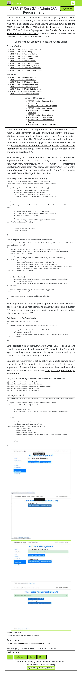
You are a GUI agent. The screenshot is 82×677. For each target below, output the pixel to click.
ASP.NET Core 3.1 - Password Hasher (23, 54)
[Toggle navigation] (73, 3)
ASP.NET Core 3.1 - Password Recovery (42, 124)
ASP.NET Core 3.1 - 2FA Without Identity (24, 77)
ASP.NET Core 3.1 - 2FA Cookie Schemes (24, 82)
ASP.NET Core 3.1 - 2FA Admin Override (24, 94)
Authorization (21, 657)
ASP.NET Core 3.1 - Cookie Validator (23, 61)
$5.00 (41, 668)
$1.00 (33, 668)
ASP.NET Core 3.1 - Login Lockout (40, 108)
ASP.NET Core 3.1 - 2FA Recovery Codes (42, 106)
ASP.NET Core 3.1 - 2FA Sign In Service (24, 87)
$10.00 (49, 668)
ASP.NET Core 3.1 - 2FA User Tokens (23, 80)
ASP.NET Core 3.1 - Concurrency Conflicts (25, 63)
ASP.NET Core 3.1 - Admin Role (21, 58)
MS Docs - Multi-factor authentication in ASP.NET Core (30, 644)
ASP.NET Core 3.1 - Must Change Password (26, 65)
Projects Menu (67, 8)
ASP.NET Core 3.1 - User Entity (21, 51)
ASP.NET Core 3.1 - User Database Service (25, 68)
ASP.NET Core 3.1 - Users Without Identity (25, 49)
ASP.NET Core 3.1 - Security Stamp (40, 115)
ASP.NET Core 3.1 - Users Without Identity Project (32, 27)
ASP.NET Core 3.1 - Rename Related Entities (26, 70)
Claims (33, 657)
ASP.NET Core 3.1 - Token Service (40, 117)
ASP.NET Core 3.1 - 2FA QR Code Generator (26, 89)
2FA (10, 657)
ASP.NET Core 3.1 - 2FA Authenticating (24, 84)
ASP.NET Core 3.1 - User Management (24, 56)
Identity (43, 657)
